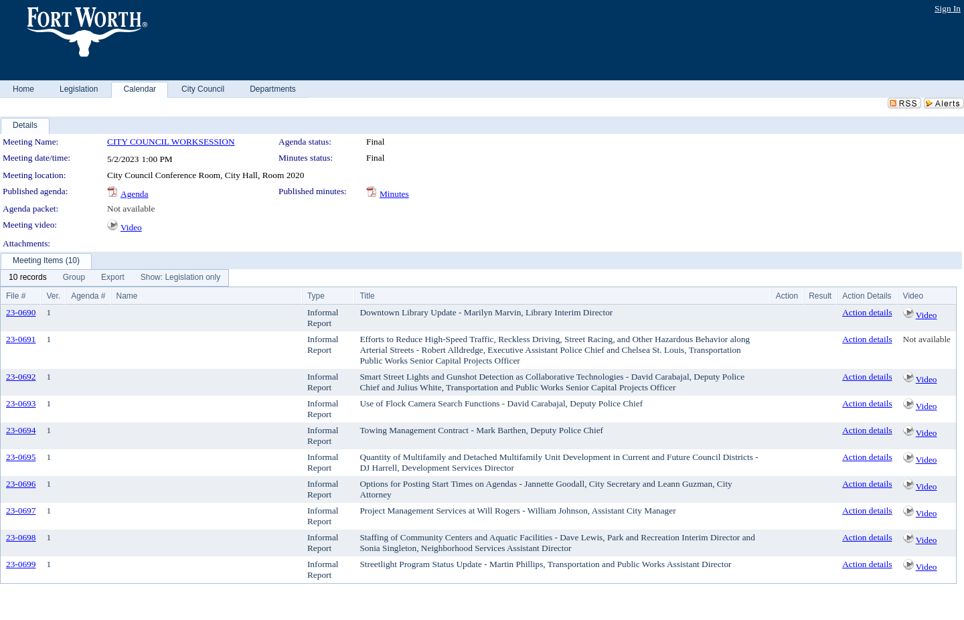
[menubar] (114, 278)
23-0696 (20, 484)
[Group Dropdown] (74, 278)
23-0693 (20, 403)
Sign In (948, 8)
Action (787, 296)
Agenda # (88, 296)
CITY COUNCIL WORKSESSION (171, 142)
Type (316, 296)
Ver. (53, 296)
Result (820, 296)
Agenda (134, 194)
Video (131, 227)
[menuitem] (28, 278)
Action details (867, 312)
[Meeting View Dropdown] (180, 278)
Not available (131, 209)
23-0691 (20, 339)
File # (15, 296)
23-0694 (20, 430)
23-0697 (20, 511)
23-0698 (20, 537)
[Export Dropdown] (113, 278)
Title (366, 296)
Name (127, 296)
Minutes (394, 194)
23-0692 (20, 377)
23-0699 (20, 564)
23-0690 (20, 312)
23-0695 (20, 457)
